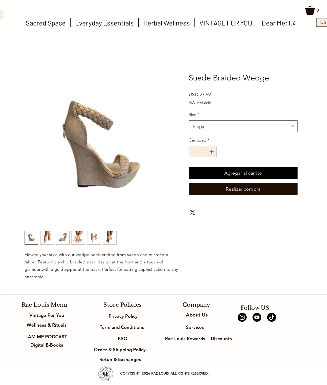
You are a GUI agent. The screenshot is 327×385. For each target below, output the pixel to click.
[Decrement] (193, 151)
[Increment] (212, 151)
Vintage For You (46, 315)
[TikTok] (271, 317)
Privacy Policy (122, 316)
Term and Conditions (122, 327)
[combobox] (243, 126)
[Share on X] (192, 212)
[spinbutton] (202, 151)
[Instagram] (242, 317)
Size (194, 114)
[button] (313, 10)
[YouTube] (256, 317)
